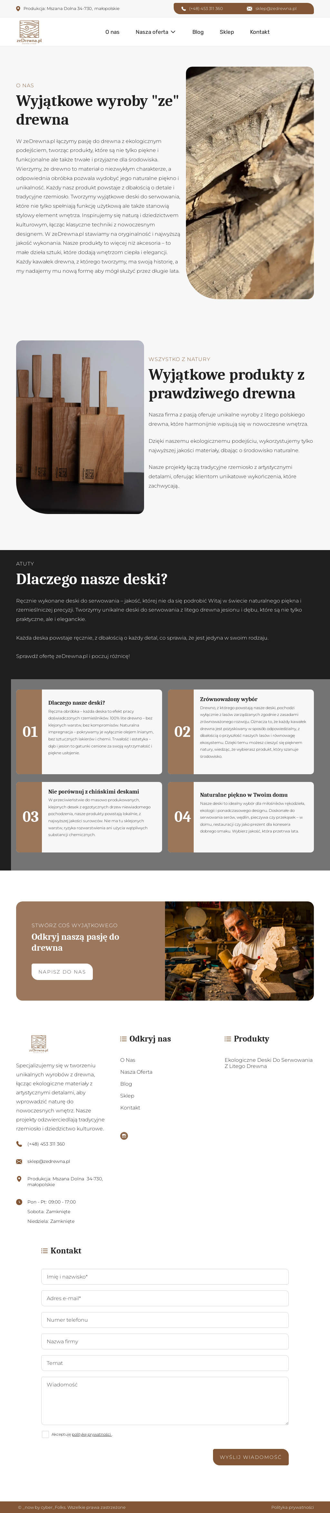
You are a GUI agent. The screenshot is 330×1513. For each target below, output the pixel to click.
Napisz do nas (62, 972)
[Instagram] (124, 1136)
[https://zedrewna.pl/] (60, 1043)
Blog (198, 32)
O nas (112, 32)
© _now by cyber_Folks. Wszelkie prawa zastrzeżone (71, 1507)
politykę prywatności (92, 1434)
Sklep (227, 32)
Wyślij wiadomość (251, 1457)
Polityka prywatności (292, 1507)
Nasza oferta (152, 32)
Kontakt (260, 32)
